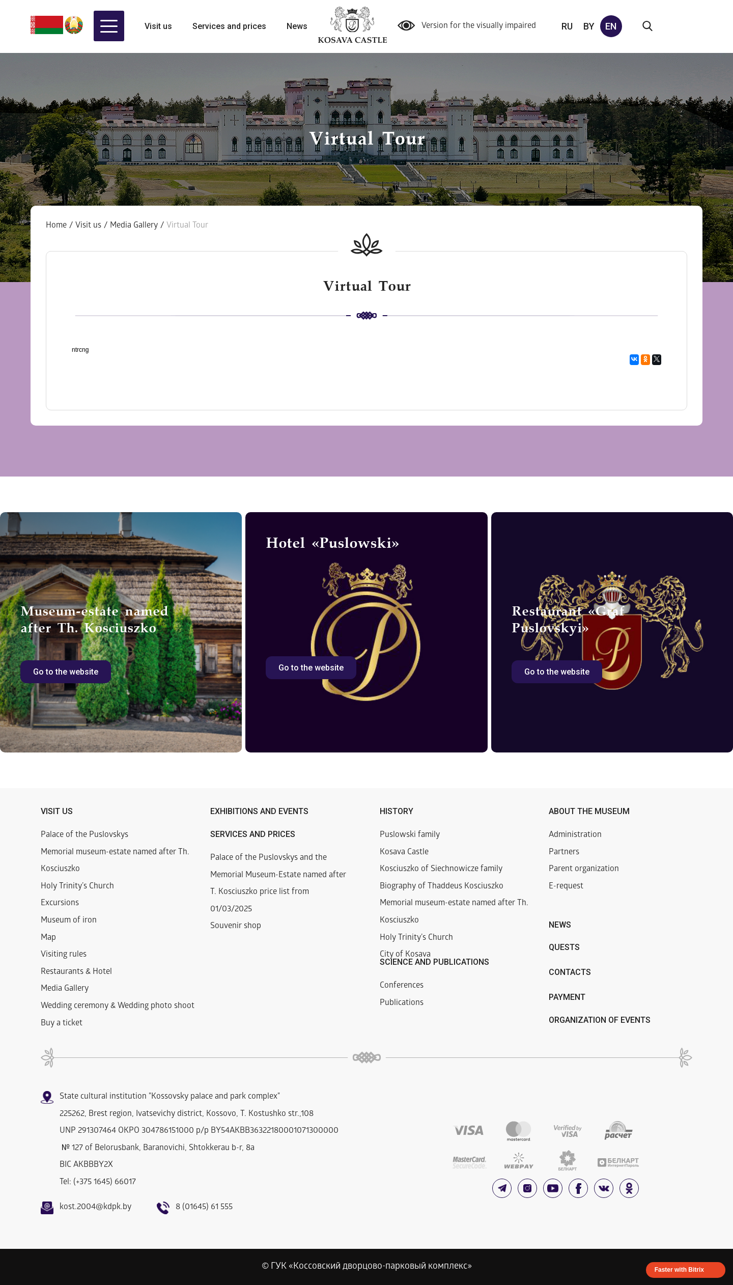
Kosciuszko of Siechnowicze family (441, 869)
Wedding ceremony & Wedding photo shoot (117, 1006)
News (297, 26)
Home (56, 226)
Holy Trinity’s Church (77, 886)
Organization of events (600, 1020)
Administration (575, 835)
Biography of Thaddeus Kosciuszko (441, 886)
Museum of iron (69, 921)
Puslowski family (410, 835)
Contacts (570, 972)
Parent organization (584, 869)
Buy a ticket (61, 1023)
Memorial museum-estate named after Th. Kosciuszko (115, 861)
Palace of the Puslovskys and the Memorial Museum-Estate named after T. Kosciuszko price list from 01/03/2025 (278, 883)
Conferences (402, 986)
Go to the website (65, 672)
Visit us (158, 26)
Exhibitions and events (259, 811)
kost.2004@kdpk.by (95, 1207)
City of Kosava (405, 955)
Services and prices (229, 26)
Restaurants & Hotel (76, 972)
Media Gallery (134, 226)
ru (567, 26)
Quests (564, 947)
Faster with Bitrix (679, 1269)
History (396, 811)
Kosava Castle (404, 852)
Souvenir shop (235, 926)
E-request (566, 886)
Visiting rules (64, 955)
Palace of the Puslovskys (84, 835)
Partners (564, 852)
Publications (402, 1003)
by (589, 26)
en (610, 26)
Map (48, 938)
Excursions (60, 903)
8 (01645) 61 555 (204, 1207)
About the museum (589, 811)
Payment (567, 997)
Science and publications (434, 962)
